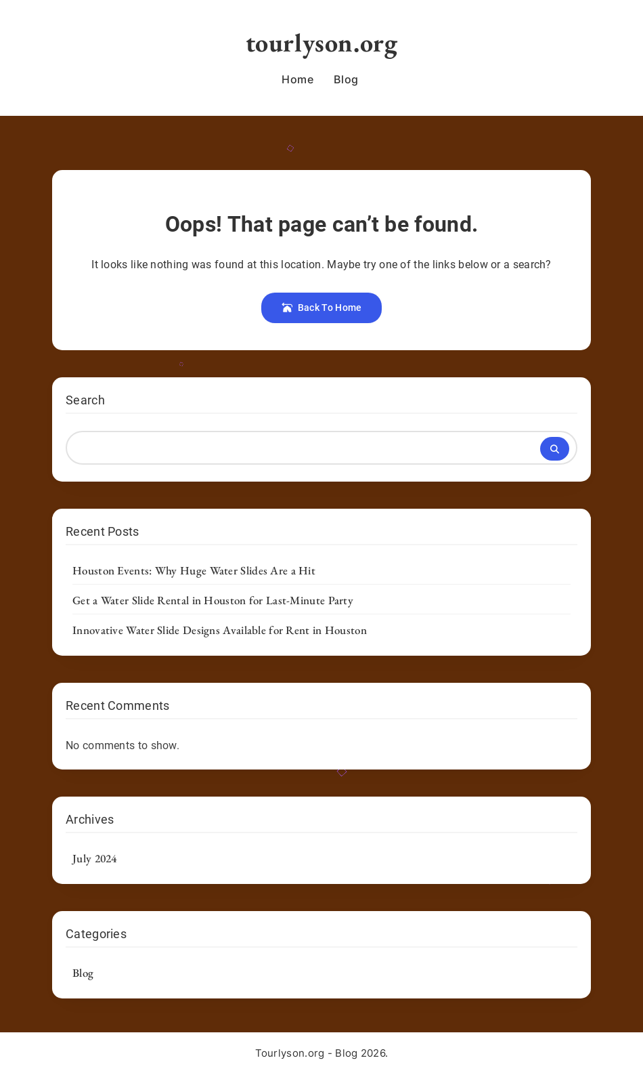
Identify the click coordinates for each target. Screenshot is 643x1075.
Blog (346, 79)
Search (85, 400)
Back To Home (322, 307)
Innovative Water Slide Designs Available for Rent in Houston (219, 630)
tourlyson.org (322, 42)
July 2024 (94, 858)
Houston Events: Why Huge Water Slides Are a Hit (193, 570)
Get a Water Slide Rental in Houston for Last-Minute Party (212, 600)
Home (297, 79)
